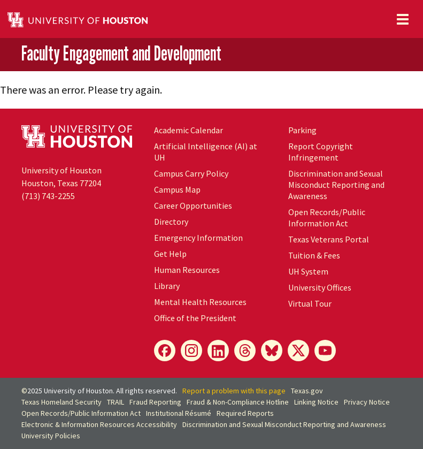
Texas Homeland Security (61, 402)
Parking (302, 130)
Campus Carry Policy (191, 173)
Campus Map (177, 189)
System (308, 271)
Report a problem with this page (234, 390)
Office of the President (195, 318)
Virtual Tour (310, 303)
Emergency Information (198, 237)
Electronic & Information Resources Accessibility (99, 424)
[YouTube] (325, 350)
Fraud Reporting (155, 402)
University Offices (319, 287)
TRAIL (115, 402)
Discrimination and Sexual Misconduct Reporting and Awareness (336, 184)
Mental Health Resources (200, 301)
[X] (298, 350)
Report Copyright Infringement (320, 152)
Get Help (170, 253)
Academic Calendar (188, 130)
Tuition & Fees (314, 255)
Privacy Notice (367, 402)
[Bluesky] (271, 350)
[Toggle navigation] (402, 19)
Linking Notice (316, 402)
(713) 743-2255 (48, 196)
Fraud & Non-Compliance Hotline (238, 402)
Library (167, 285)
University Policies (50, 435)
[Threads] (245, 350)
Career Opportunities (193, 205)
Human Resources (187, 269)
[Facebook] (164, 350)
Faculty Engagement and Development (121, 53)
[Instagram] (191, 350)
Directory (171, 221)
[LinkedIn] (218, 350)
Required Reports (245, 413)
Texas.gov (307, 390)
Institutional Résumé (178, 413)
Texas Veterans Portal (328, 239)
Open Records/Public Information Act (326, 218)
